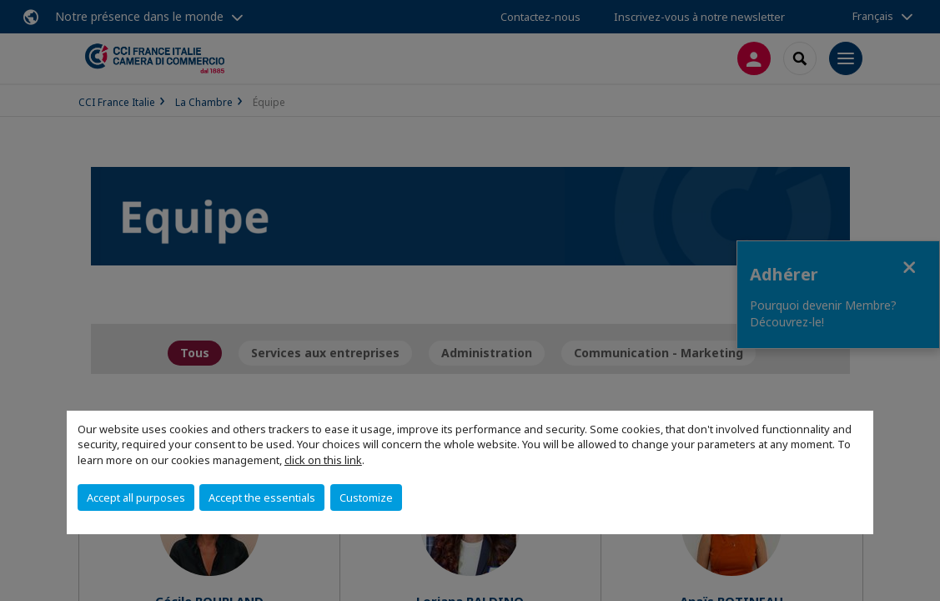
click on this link (323, 459)
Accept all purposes (136, 497)
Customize (366, 497)
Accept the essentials (262, 497)
